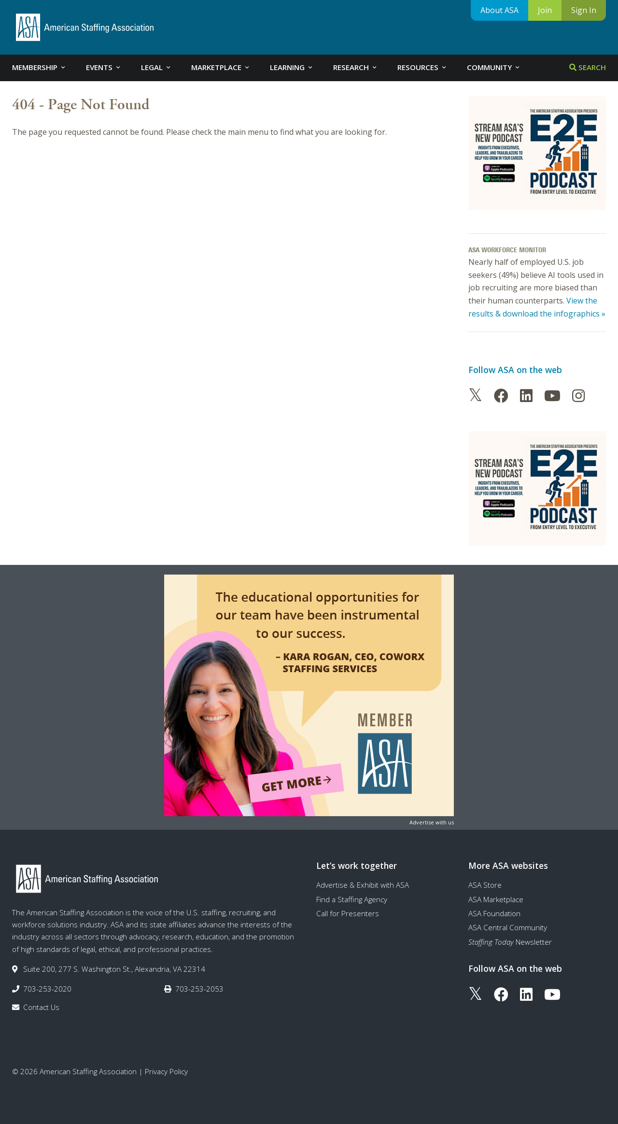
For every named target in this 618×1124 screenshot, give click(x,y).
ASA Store (485, 885)
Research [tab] (355, 67)
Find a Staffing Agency (351, 899)
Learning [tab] (292, 67)
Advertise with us (431, 822)
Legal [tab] (156, 67)
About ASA (499, 10)
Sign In (583, 10)
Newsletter (510, 942)
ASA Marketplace (495, 899)
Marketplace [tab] (221, 67)
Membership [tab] (39, 67)
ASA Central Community (507, 927)
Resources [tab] (422, 67)
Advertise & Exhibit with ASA (362, 885)
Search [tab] (587, 67)
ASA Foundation (494, 913)
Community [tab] (494, 67)
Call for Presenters (347, 913)
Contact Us (41, 1007)
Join (545, 10)
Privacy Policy (166, 1071)
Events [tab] (104, 67)
